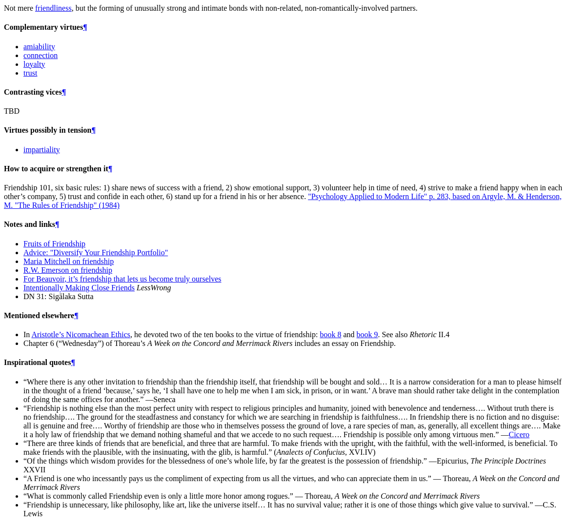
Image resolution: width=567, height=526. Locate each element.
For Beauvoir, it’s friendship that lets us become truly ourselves (122, 279)
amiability (39, 46)
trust (30, 73)
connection (40, 55)
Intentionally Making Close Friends (79, 287)
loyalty (34, 64)
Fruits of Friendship (54, 244)
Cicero (518, 434)
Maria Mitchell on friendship (68, 261)
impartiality (41, 149)
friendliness (53, 8)
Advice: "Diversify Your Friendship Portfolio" (95, 252)
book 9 (367, 334)
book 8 (330, 334)
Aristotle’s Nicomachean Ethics (80, 334)
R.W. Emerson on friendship (67, 270)
